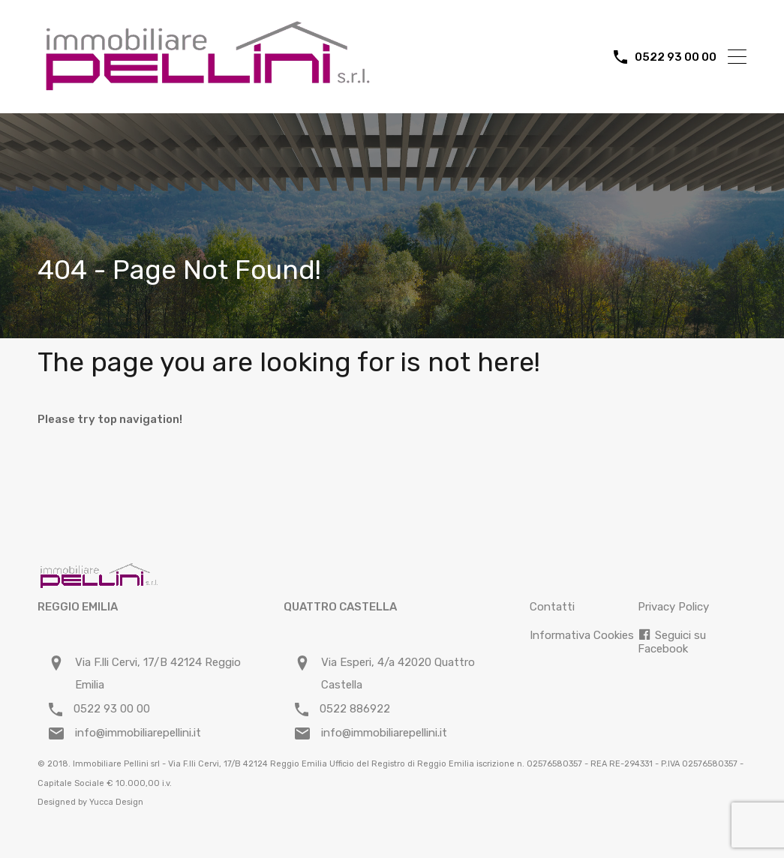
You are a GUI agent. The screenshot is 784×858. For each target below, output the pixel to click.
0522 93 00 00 (675, 57)
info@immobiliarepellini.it (138, 733)
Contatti (552, 607)
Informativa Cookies (582, 635)
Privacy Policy (673, 607)
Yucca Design (116, 802)
